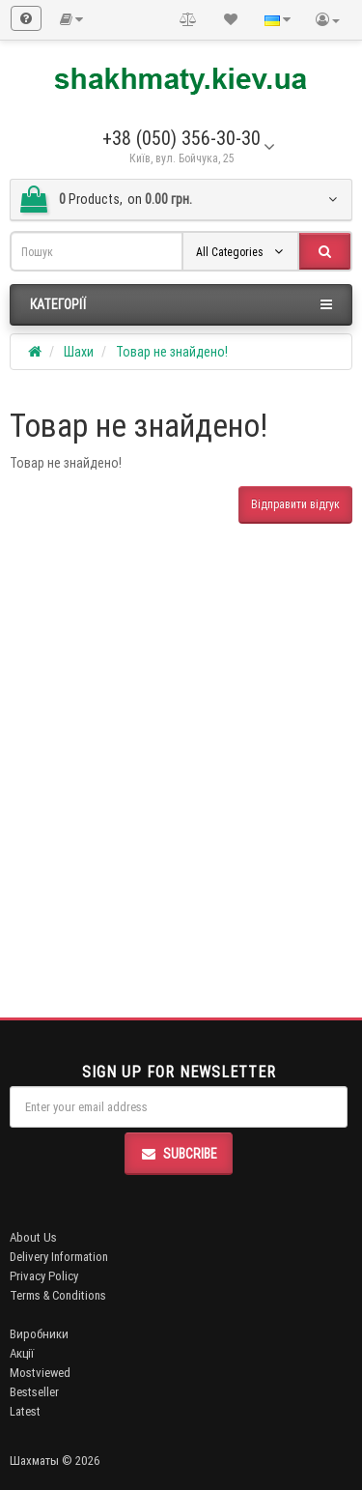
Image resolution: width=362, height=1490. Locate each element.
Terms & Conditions (58, 1295)
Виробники (39, 1334)
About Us (33, 1237)
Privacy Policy (44, 1276)
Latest (25, 1411)
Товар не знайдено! (172, 351)
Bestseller (34, 1392)
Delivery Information (59, 1256)
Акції (22, 1353)
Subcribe (178, 1153)
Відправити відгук (295, 504)
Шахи (79, 351)
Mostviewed (40, 1372)
